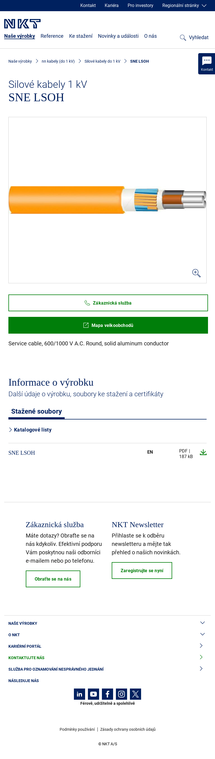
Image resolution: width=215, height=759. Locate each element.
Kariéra (112, 5)
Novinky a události (118, 36)
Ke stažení (80, 36)
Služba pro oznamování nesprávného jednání (107, 669)
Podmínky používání (77, 729)
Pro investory (140, 5)
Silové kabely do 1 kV (102, 61)
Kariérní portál (107, 646)
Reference (52, 36)
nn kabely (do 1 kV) (58, 61)
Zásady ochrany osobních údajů (128, 729)
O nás (150, 36)
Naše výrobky (19, 36)
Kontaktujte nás (107, 658)
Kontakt (88, 5)
